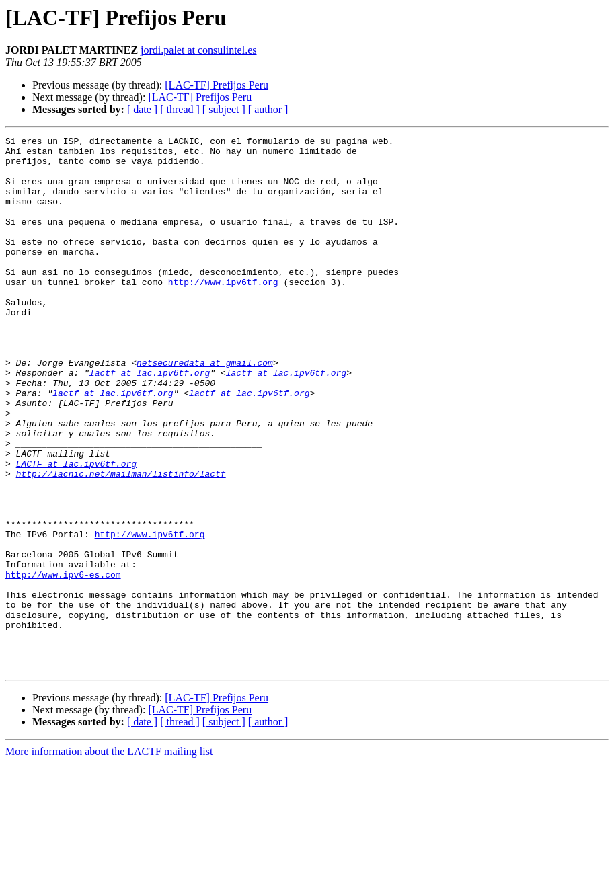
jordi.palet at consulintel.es (198, 50)
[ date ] (142, 109)
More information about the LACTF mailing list (109, 858)
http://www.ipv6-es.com (63, 663)
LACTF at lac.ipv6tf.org (76, 530)
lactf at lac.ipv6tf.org (149, 421)
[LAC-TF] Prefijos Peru (216, 85)
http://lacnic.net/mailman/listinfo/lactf (121, 542)
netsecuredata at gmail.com (205, 409)
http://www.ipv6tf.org (223, 312)
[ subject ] (223, 109)
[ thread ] (180, 109)
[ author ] (268, 109)
